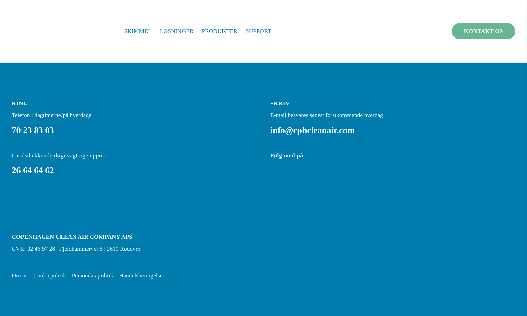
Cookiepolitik (49, 275)
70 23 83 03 (33, 130)
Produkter (219, 31)
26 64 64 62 (33, 170)
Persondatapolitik (92, 275)
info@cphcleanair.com (312, 130)
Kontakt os (483, 31)
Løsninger (177, 31)
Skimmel (138, 31)
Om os (19, 275)
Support (258, 31)
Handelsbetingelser (141, 275)
